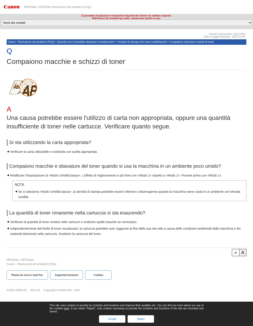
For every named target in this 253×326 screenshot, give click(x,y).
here (66, 308)
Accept (112, 319)
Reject (141, 319)
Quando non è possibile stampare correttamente (85, 41)
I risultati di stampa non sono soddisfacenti (142, 41)
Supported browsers (66, 275)
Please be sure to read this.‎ (27, 275)
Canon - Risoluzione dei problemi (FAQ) (31, 41)
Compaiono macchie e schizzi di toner (192, 41)
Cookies (98, 275)
